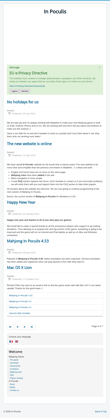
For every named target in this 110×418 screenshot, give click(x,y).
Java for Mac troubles (19, 313)
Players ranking (16, 378)
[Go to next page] (25, 327)
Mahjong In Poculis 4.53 (28, 240)
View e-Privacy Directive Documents (27, 86)
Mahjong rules (16, 372)
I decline (24, 91)
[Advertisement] (55, 41)
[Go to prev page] (17, 327)
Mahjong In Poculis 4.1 (20, 307)
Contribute (14, 369)
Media (12, 387)
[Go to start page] (10, 327)
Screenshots (15, 366)
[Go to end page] (32, 327)
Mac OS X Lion (19, 267)
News (12, 384)
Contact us (14, 390)
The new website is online (29, 143)
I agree (14, 91)
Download (14, 363)
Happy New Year (21, 202)
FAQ (12, 375)
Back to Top (101, 411)
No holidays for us (22, 101)
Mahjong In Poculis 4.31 (21, 295)
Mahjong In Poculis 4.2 (20, 301)
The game (14, 360)
